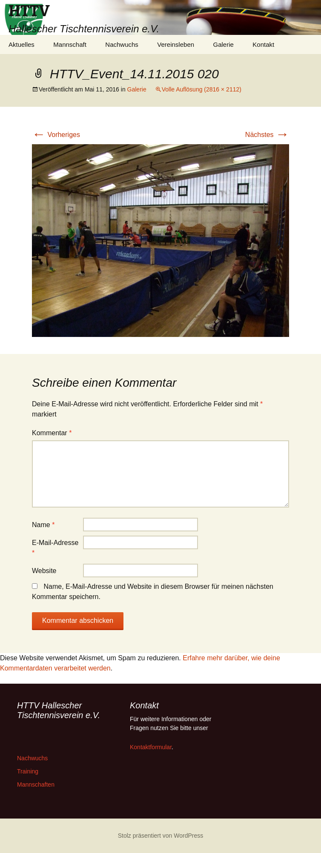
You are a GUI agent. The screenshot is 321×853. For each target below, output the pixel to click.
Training (27, 771)
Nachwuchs (121, 44)
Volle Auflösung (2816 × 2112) (201, 89)
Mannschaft (69, 44)
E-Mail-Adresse (55, 547)
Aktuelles (21, 44)
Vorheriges (56, 134)
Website (44, 570)
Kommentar (52, 432)
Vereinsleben (175, 44)
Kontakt (263, 44)
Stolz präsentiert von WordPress (160, 835)
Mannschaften (35, 784)
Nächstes (267, 134)
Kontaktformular (151, 747)
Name (43, 524)
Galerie (223, 44)
